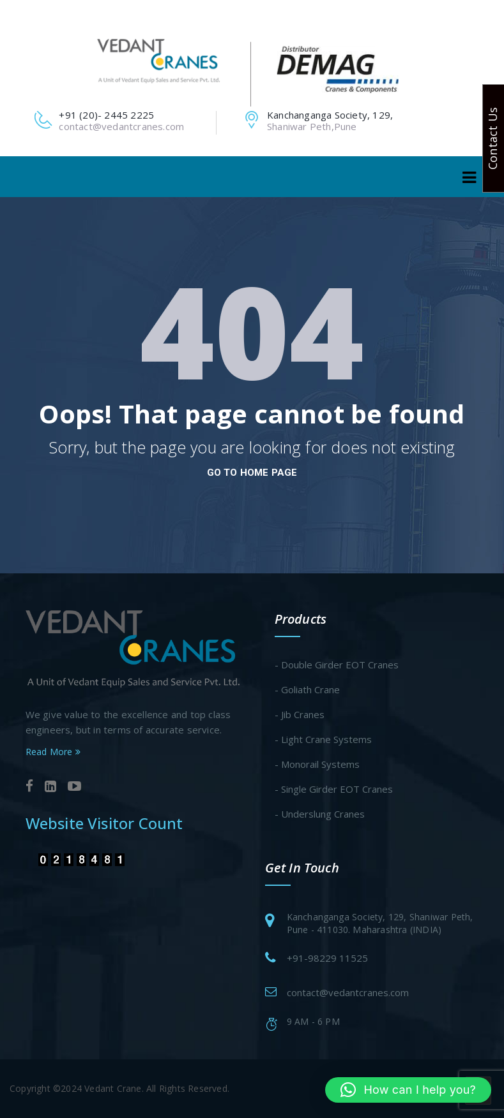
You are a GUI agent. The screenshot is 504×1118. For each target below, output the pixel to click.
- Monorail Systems (317, 764)
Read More (53, 752)
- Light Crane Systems (323, 739)
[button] (408, 1090)
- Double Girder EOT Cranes (337, 664)
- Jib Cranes (300, 714)
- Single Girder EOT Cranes (334, 789)
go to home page (252, 472)
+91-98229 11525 (327, 958)
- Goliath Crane (307, 689)
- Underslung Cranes (320, 813)
